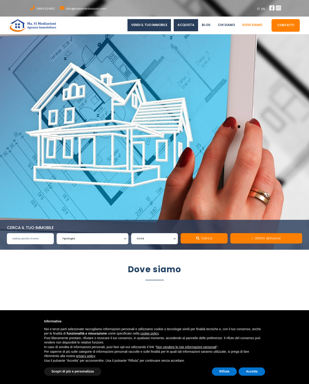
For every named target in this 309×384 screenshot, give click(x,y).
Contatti (285, 25)
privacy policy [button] (85, 356)
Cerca (204, 238)
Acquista (185, 25)
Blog (206, 25)
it (259, 9)
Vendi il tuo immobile (149, 25)
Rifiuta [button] (224, 371)
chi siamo (226, 25)
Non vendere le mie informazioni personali (186, 347)
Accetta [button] (252, 371)
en (264, 9)
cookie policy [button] (149, 333)
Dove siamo (252, 25)
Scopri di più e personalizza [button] (73, 371)
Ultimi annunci (266, 238)
